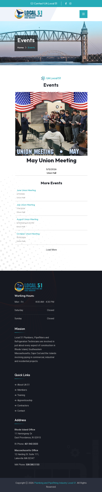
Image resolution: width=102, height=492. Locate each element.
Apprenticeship (24, 400)
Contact (21, 410)
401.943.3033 (31, 444)
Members (22, 390)
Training (21, 395)
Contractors (23, 405)
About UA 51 (23, 384)
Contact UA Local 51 (45, 3)
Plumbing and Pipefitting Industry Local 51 (55, 483)
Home (20, 47)
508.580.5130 (32, 464)
